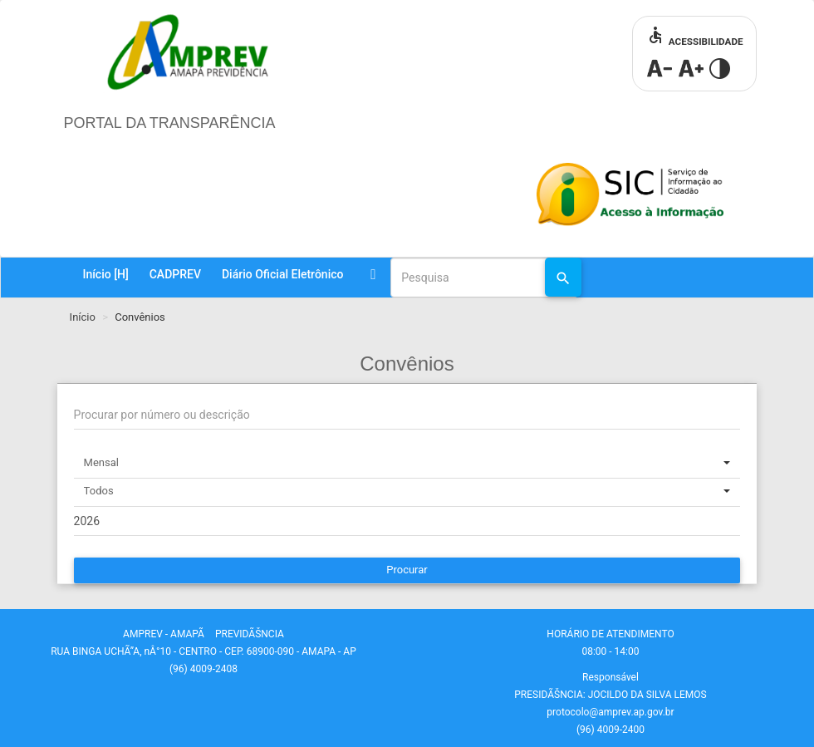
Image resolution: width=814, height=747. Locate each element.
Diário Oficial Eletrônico (282, 274)
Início (105, 274)
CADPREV (175, 274)
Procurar (407, 569)
